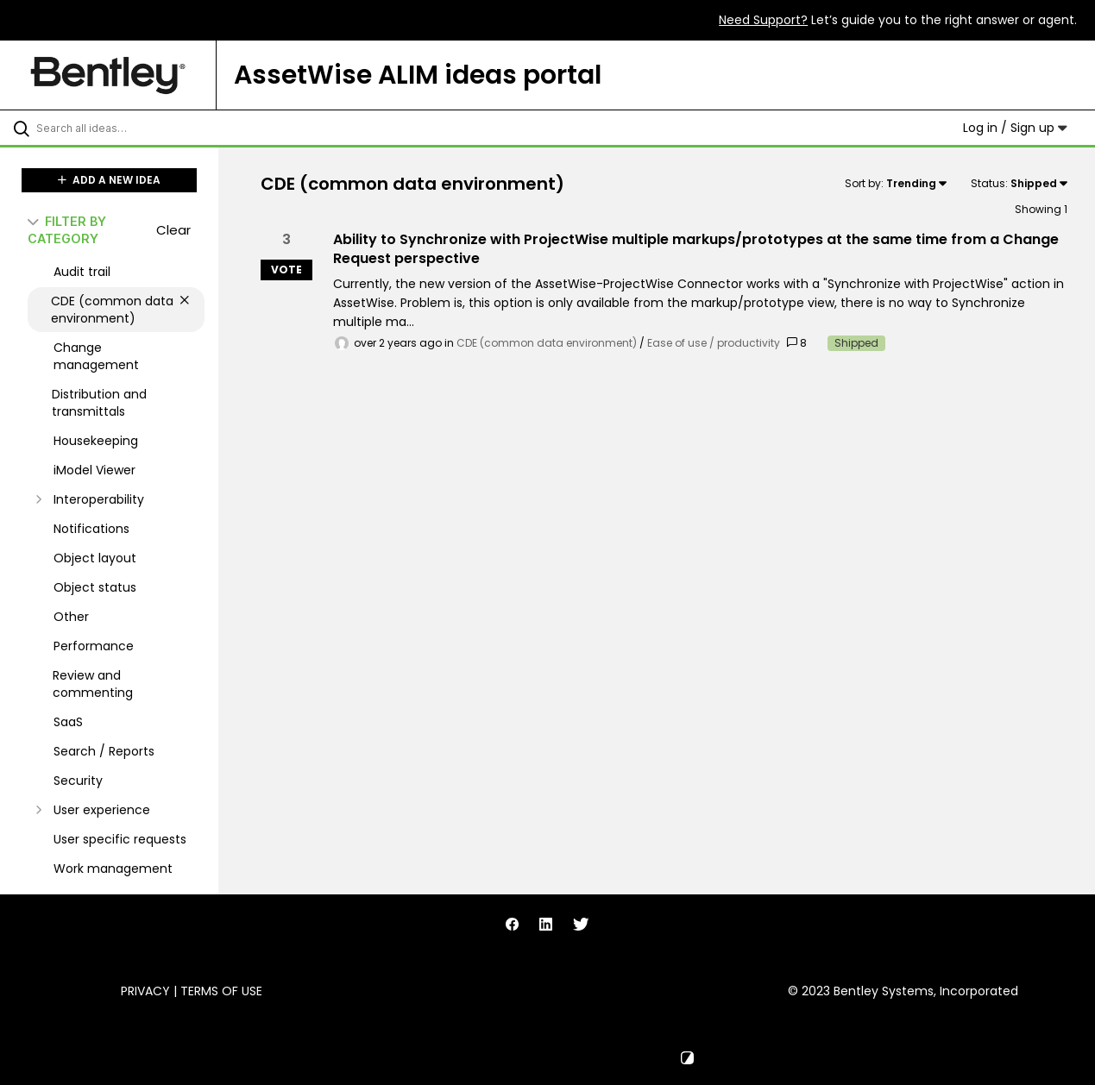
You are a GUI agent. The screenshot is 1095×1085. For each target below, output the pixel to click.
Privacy (145, 991)
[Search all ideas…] (131, 127)
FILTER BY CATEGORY (67, 229)
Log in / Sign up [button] (1015, 127)
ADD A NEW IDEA (109, 179)
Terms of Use (221, 991)
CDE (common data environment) (546, 343)
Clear (173, 230)
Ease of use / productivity (713, 343)
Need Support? (763, 19)
